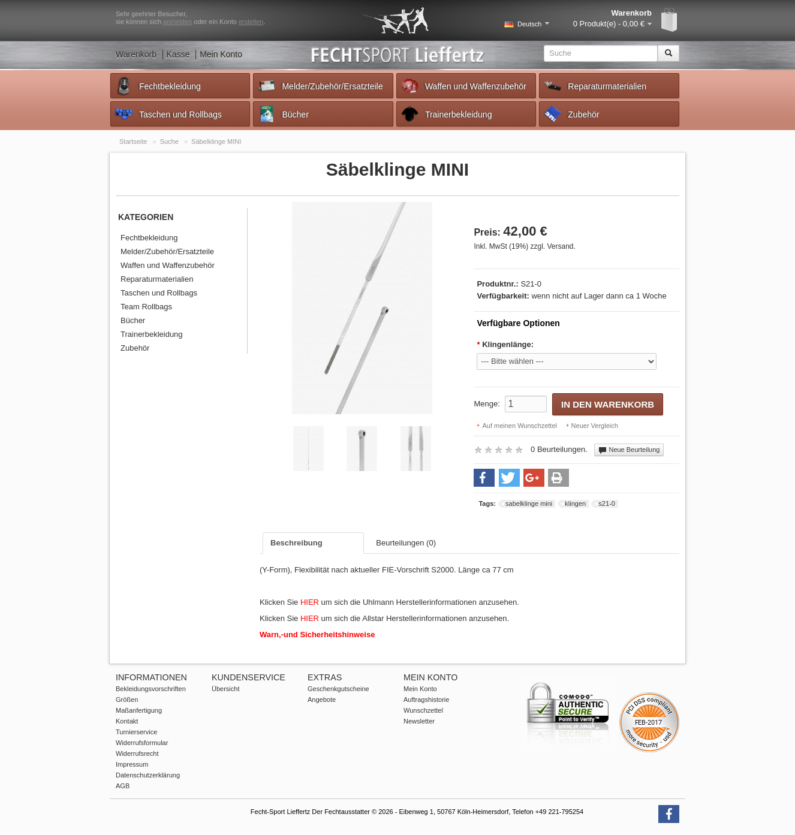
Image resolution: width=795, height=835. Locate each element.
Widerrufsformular (142, 742)
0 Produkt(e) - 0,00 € (609, 23)
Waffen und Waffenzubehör (463, 86)
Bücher (282, 114)
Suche (169, 141)
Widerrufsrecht (137, 753)
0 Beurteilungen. (559, 449)
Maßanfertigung (139, 710)
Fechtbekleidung (157, 86)
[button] (484, 478)
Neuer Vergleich (594, 425)
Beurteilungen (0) (406, 542)
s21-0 (606, 503)
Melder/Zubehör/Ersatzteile (320, 86)
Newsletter (419, 721)
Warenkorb (136, 54)
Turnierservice (136, 731)
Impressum (132, 764)
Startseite (133, 141)
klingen (575, 503)
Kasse (178, 54)
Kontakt (127, 721)
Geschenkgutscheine (338, 688)
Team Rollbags (146, 306)
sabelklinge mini (528, 503)
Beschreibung (296, 542)
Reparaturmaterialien (594, 86)
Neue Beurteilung (629, 450)
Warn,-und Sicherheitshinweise (317, 634)
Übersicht (225, 688)
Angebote (322, 699)
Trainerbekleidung (446, 114)
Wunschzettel (423, 710)
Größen (127, 699)
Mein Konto (221, 54)
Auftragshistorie (426, 699)
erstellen (251, 21)
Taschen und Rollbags (168, 114)
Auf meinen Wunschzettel (519, 425)
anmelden (177, 21)
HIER (310, 602)
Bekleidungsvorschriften (151, 688)
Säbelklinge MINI (216, 141)
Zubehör (571, 114)
